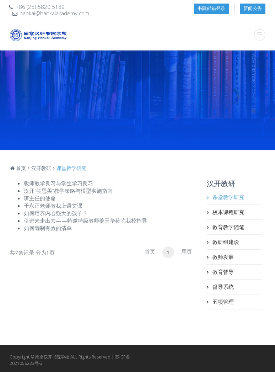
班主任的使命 (40, 198)
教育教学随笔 (228, 226)
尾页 (186, 251)
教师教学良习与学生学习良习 (58, 183)
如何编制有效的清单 (48, 228)
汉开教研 (41, 168)
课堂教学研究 (228, 197)
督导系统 (223, 286)
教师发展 (223, 256)
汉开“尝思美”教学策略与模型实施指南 (68, 190)
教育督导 (223, 271)
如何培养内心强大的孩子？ (56, 213)
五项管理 (223, 301)
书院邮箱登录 (211, 8)
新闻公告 (252, 8)
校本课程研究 (228, 212)
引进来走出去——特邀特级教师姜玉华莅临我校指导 (85, 220)
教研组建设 (225, 241)
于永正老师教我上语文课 (53, 205)
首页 (18, 168)
